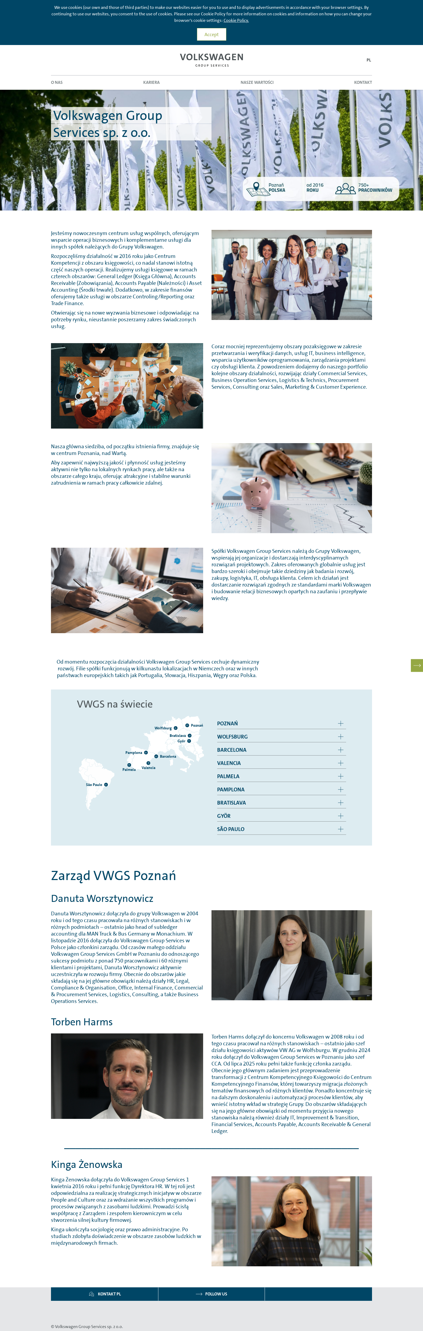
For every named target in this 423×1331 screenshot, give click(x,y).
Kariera (151, 82)
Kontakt (363, 82)
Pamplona (231, 789)
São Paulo (230, 829)
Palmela (228, 776)
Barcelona (232, 749)
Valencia (229, 763)
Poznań (227, 723)
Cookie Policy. (236, 20)
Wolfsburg (232, 736)
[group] (281, 723)
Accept (211, 34)
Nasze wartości (257, 82)
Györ (224, 815)
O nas (57, 82)
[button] (369, 60)
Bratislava (231, 802)
